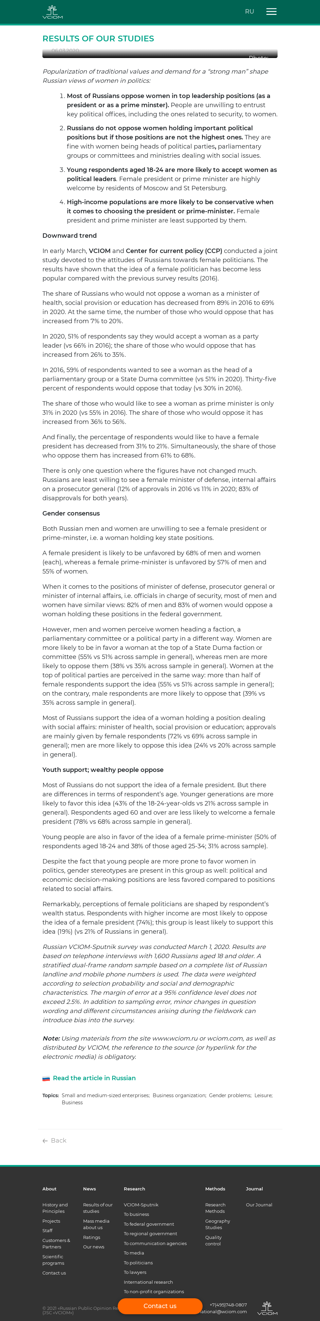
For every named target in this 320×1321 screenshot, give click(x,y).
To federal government (149, 1224)
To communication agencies (155, 1243)
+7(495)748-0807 (228, 1304)
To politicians (138, 1262)
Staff (47, 1230)
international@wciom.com (217, 1311)
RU (249, 11)
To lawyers (135, 1272)
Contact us (54, 1273)
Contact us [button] (160, 1306)
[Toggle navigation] (269, 12)
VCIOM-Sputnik (141, 1204)
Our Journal (259, 1204)
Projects (51, 1221)
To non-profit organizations (154, 1291)
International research (148, 1282)
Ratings (91, 1237)
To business (136, 1214)
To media (134, 1253)
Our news (93, 1246)
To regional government (150, 1233)
